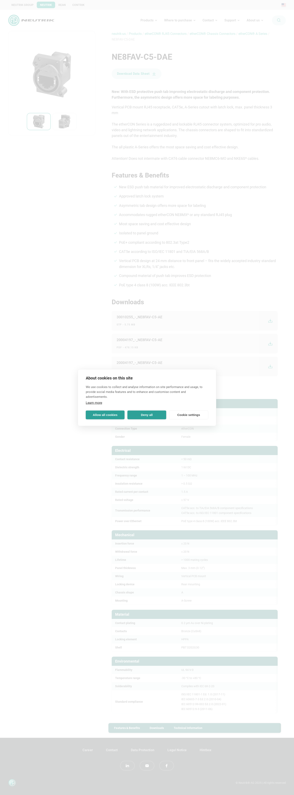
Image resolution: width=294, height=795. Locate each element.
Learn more (94, 403)
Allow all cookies (105, 415)
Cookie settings (188, 415)
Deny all (147, 415)
